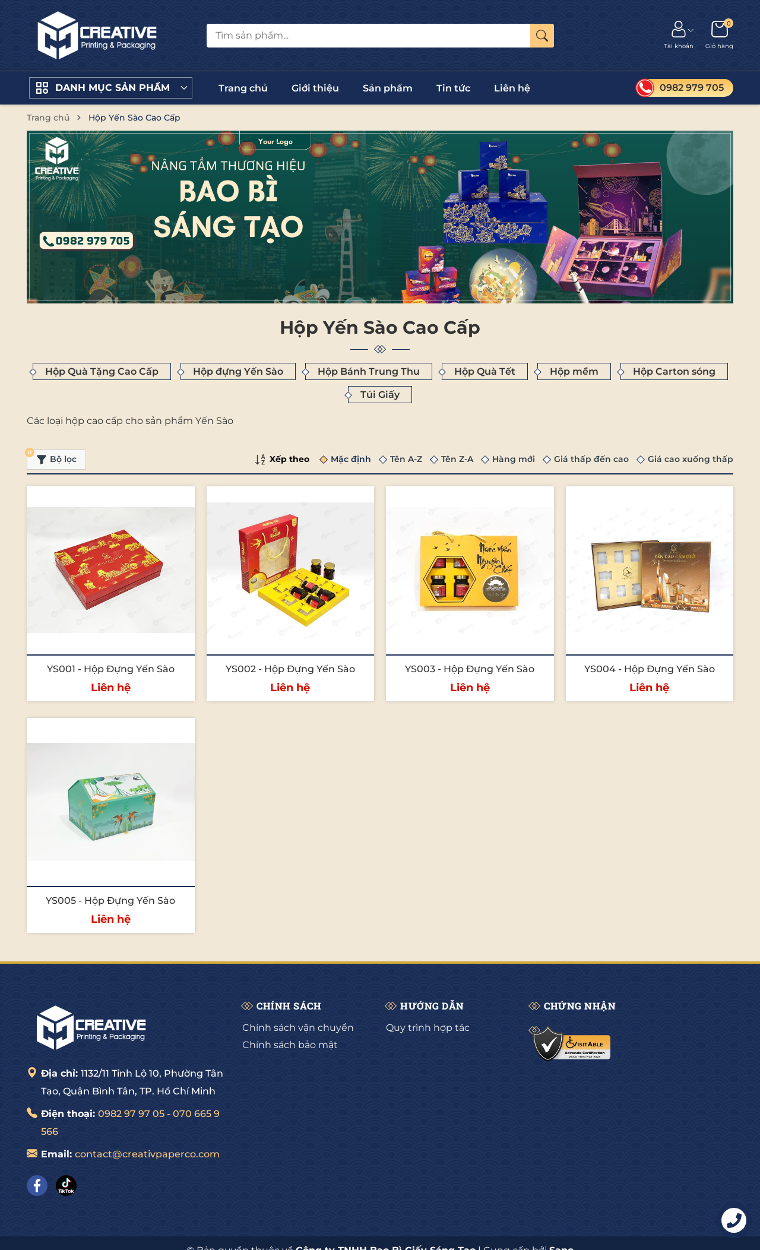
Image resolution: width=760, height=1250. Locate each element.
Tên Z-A (457, 459)
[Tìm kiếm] (542, 36)
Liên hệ (512, 88)
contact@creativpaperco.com (147, 1154)
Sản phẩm (388, 88)
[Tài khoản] (679, 35)
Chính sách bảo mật (290, 1044)
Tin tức (453, 88)
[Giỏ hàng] (719, 35)
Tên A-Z (406, 459)
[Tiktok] (66, 1185)
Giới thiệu (315, 88)
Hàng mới (513, 459)
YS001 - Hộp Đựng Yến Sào (111, 669)
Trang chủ (243, 88)
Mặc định (351, 459)
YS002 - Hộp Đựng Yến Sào (290, 669)
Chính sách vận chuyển (298, 1027)
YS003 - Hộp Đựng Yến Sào (469, 669)
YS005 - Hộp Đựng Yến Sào (110, 900)
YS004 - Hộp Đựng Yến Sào (649, 669)
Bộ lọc (52, 457)
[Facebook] (37, 1185)
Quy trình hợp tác (428, 1027)
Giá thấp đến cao (591, 459)
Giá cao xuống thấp (690, 459)
